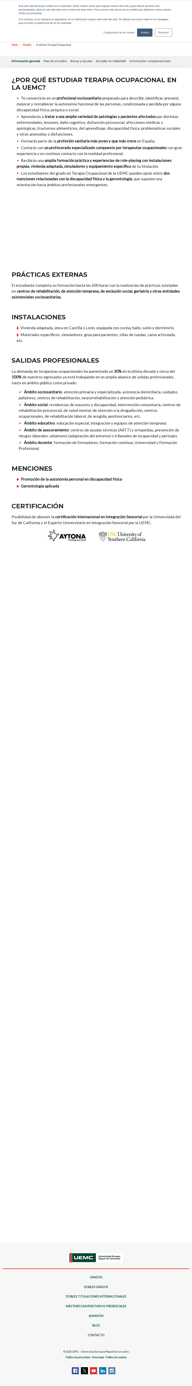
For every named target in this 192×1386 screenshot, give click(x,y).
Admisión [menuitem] (96, 1316)
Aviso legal (98, 1357)
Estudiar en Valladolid (111, 61)
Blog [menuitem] (96, 1325)
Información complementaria (149, 61)
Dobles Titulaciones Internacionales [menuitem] (96, 1296)
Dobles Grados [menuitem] (96, 1287)
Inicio (15, 44)
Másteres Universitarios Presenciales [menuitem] (96, 1306)
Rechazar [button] (163, 32)
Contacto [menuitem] (96, 1335)
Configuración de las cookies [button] (119, 32)
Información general (26, 61)
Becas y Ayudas (81, 61)
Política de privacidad (78, 1357)
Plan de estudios (55, 61)
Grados (27, 44)
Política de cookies (116, 1357)
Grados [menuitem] (96, 1277)
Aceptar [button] (145, 32)
